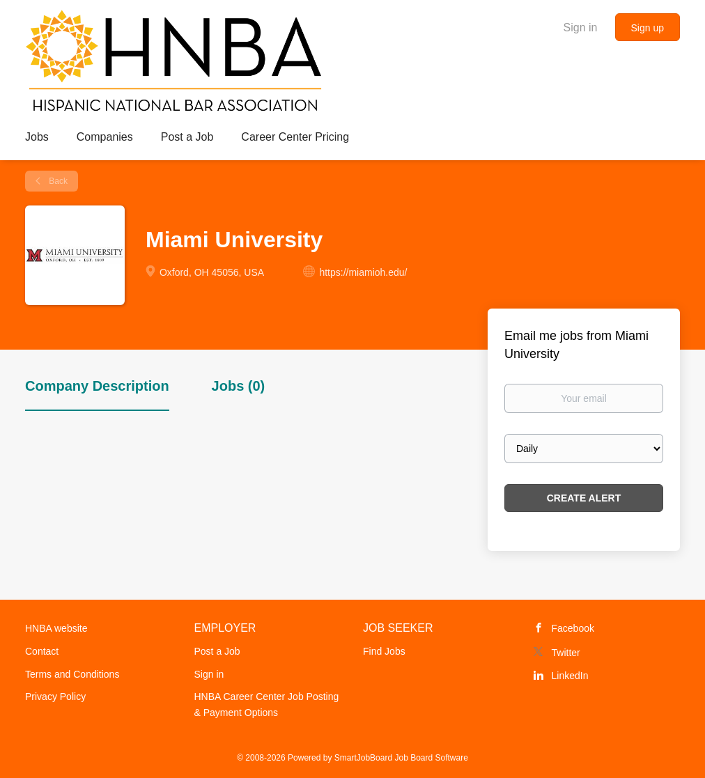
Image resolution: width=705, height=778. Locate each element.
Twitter (566, 652)
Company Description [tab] (97, 386)
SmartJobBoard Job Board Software (401, 758)
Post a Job (217, 651)
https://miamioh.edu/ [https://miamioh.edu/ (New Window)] (363, 272)
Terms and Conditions (72, 674)
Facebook (573, 628)
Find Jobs (384, 651)
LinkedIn (570, 675)
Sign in (581, 27)
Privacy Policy (55, 696)
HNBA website (56, 628)
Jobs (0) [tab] (238, 386)
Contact (42, 651)
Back (57, 181)
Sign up (647, 27)
